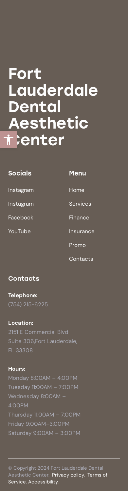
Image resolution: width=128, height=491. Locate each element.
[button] (8, 139)
